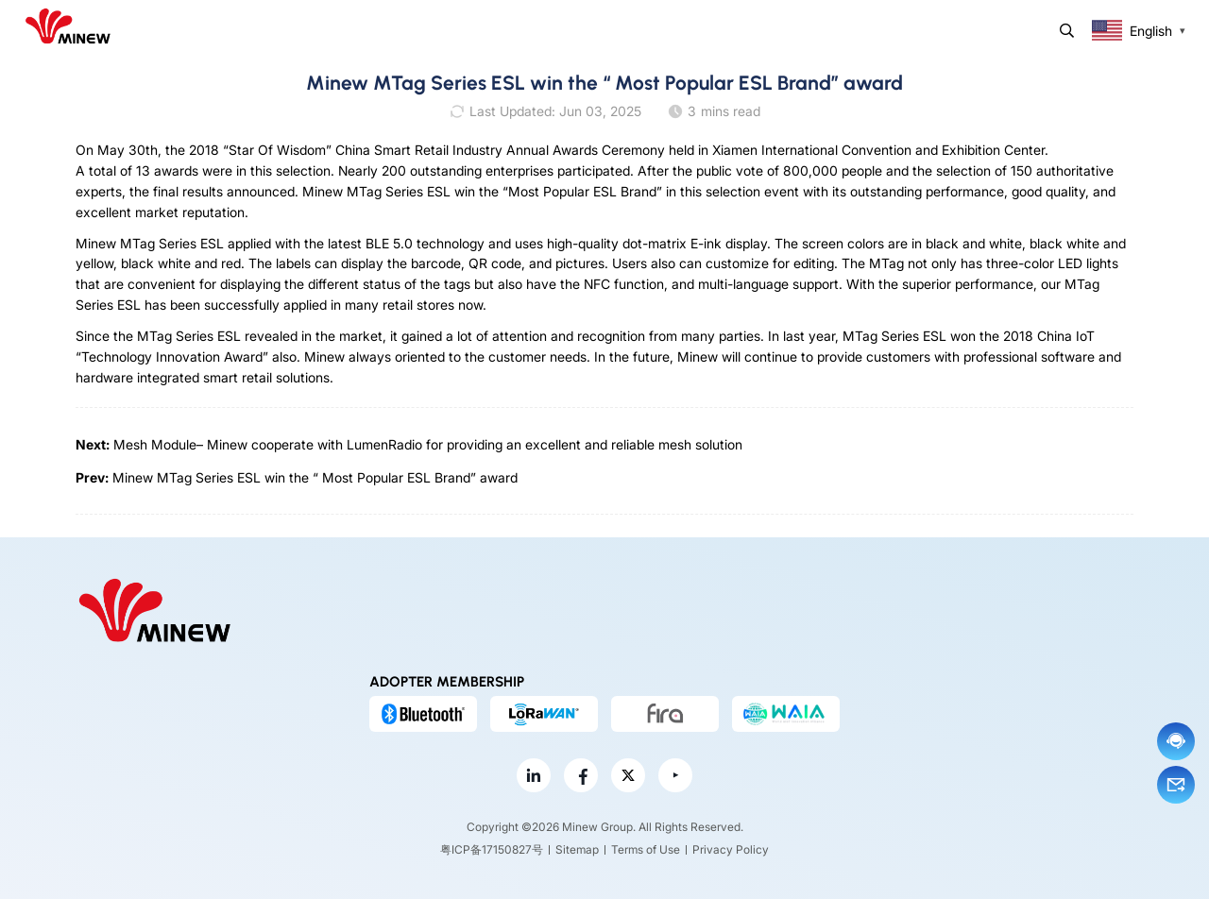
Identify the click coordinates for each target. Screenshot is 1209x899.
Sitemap (577, 849)
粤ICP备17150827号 (491, 849)
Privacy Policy (730, 849)
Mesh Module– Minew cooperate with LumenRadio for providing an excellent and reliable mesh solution (427, 444)
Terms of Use (645, 849)
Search (1067, 31)
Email (1175, 784)
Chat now (1175, 741)
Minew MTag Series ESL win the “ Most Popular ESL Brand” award (315, 477)
